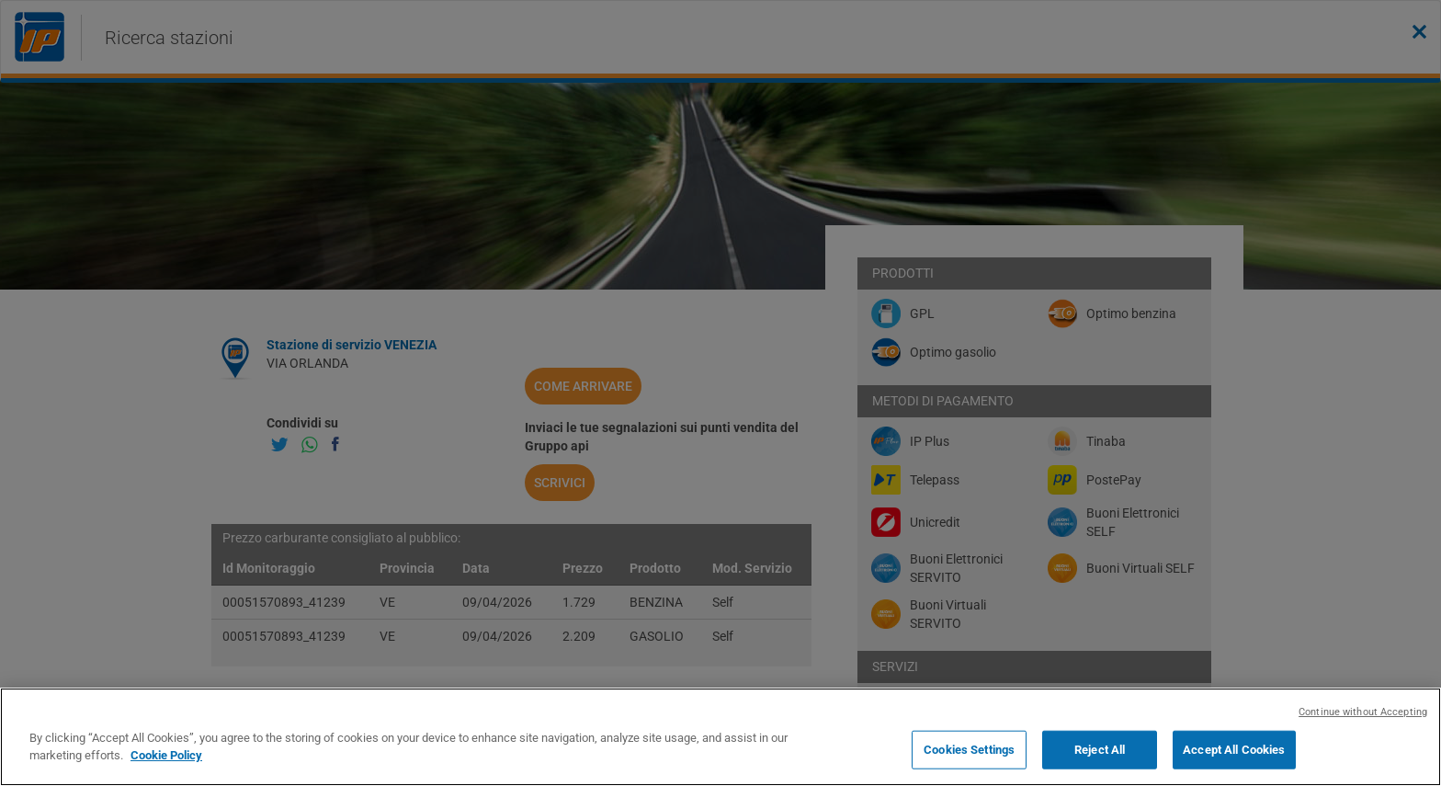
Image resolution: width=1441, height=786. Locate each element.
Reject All (1099, 750)
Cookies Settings (969, 750)
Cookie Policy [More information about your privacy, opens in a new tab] (166, 755)
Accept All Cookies (1234, 750)
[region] (720, 737)
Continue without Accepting (1363, 712)
